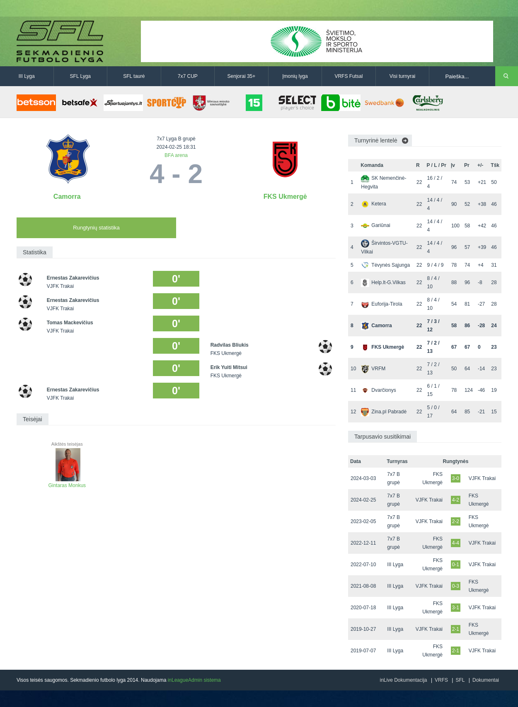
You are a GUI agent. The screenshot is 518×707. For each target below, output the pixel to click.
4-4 (455, 543)
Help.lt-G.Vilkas (383, 282)
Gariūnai (375, 225)
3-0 (455, 478)
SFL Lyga (80, 76)
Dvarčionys (378, 390)
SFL (460, 680)
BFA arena (176, 155)
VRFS (441, 680)
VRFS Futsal (348, 76)
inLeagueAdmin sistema (194, 680)
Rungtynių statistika (96, 227)
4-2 (455, 500)
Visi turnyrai (402, 76)
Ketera (373, 204)
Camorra (67, 196)
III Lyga (27, 76)
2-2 (455, 521)
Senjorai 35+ (242, 76)
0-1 (455, 564)
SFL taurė (134, 76)
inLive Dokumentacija (403, 680)
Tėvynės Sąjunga (385, 265)
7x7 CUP (188, 76)
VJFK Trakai (482, 478)
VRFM (373, 369)
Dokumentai (485, 680)
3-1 (455, 607)
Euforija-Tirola (381, 304)
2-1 (455, 629)
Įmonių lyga (294, 76)
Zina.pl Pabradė (384, 412)
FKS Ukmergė (285, 196)
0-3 (455, 586)
